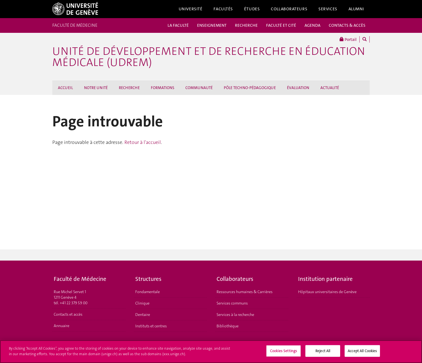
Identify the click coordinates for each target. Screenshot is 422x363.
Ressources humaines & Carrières (245, 291)
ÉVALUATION (298, 87)
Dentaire (142, 314)
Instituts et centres (151, 325)
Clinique (142, 303)
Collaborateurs (289, 9)
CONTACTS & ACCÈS (347, 25)
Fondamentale (147, 291)
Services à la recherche (235, 314)
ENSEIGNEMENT (212, 25)
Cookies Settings (283, 352)
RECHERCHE (246, 25)
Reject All (322, 352)
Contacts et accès (68, 314)
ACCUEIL (65, 87)
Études (252, 9)
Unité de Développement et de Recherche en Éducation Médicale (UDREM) (208, 57)
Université (191, 9)
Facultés (223, 9)
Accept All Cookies (362, 352)
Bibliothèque (228, 325)
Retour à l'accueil (142, 142)
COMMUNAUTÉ (199, 87)
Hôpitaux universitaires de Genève (327, 291)
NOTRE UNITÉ (96, 87)
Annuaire (61, 325)
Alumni (356, 9)
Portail (348, 39)
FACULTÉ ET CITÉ (281, 25)
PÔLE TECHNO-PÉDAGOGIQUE (250, 87)
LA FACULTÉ (178, 25)
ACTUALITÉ (329, 87)
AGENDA (312, 25)
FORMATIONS (162, 87)
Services (327, 9)
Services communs (232, 303)
